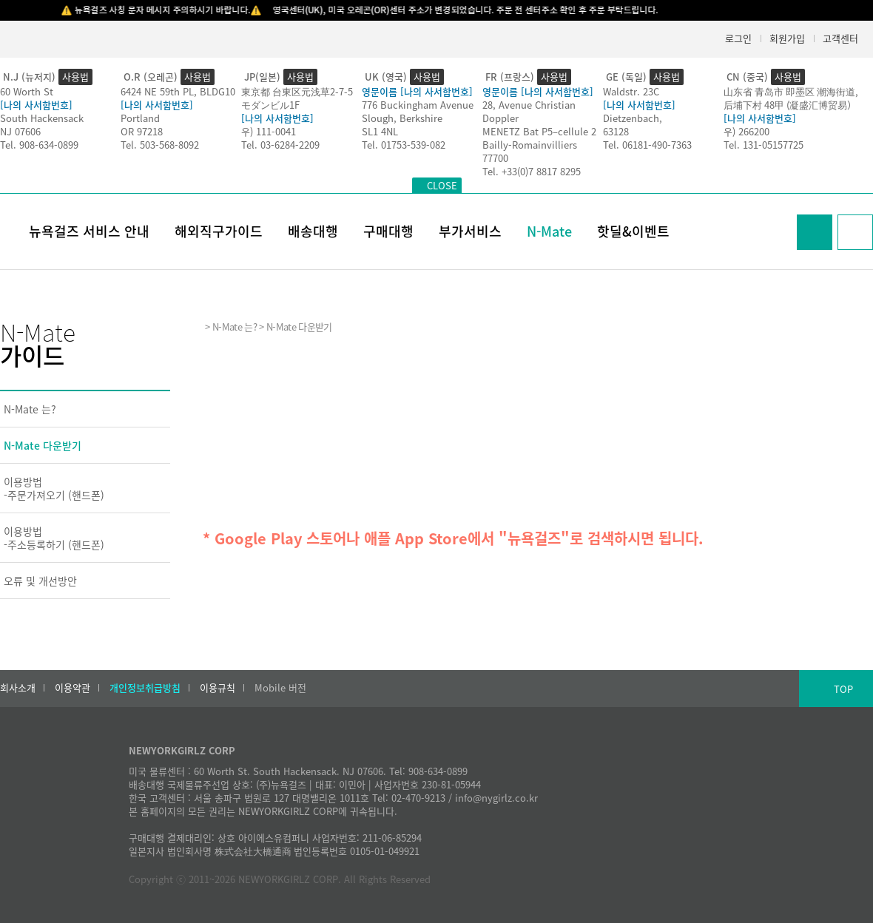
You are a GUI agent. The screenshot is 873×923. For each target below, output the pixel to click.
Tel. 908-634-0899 (39, 145)
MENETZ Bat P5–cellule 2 (539, 131)
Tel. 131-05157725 (763, 145)
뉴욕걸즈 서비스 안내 (89, 231)
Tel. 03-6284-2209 (280, 145)
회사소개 (18, 687)
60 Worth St (26, 91)
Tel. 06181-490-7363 (647, 145)
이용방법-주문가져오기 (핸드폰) (54, 488)
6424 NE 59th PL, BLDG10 (178, 91)
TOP (843, 689)
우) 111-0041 (268, 131)
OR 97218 (142, 131)
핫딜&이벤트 (633, 231)
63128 (616, 131)
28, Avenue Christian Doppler (529, 111)
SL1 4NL (380, 131)
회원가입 (787, 38)
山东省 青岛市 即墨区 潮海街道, (791, 91)
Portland (140, 118)
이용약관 (72, 687)
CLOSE (442, 185)
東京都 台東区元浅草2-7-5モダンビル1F (297, 98)
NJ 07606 (20, 131)
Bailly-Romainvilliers (529, 145)
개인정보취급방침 (145, 687)
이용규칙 (217, 687)
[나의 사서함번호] (36, 105)
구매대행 (388, 231)
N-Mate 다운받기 (42, 445)
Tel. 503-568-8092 (160, 145)
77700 (495, 158)
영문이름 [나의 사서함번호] (417, 91)
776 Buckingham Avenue (417, 105)
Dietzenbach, (632, 118)
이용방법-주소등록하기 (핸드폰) (54, 538)
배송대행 (313, 231)
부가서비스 (470, 231)
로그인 (738, 38)
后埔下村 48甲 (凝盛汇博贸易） (790, 105)
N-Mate (549, 231)
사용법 (75, 77)
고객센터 (840, 38)
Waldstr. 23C (631, 91)
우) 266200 (746, 131)
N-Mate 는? (30, 409)
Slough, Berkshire (402, 118)
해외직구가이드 (219, 231)
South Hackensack (42, 118)
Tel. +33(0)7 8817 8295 (531, 171)
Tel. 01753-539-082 (403, 145)
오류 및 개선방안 (40, 580)
